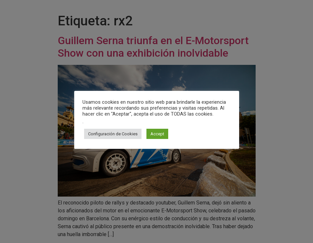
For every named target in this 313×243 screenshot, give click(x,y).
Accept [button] (157, 133)
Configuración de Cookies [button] (113, 133)
